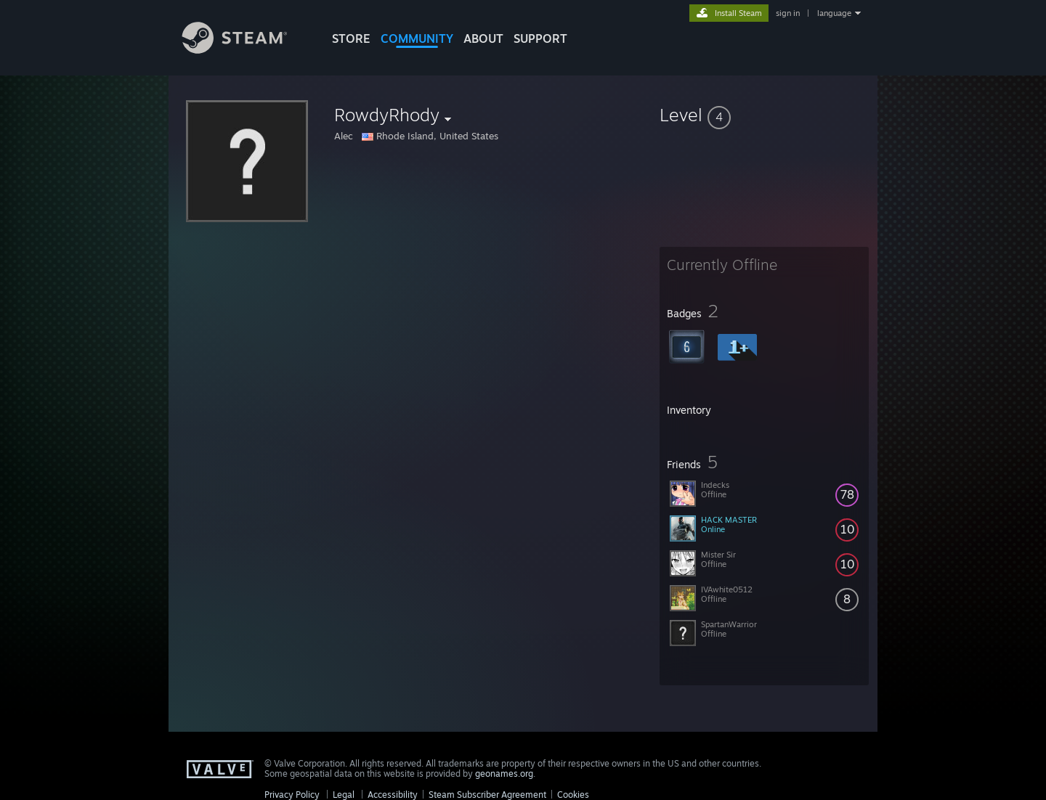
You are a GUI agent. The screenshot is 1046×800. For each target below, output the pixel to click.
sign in (788, 13)
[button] (764, 114)
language (834, 13)
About (483, 38)
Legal (343, 794)
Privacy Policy (292, 794)
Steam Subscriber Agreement (487, 794)
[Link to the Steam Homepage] (245, 50)
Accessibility (393, 794)
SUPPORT (540, 38)
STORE (351, 38)
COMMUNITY (417, 38)
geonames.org (504, 773)
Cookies (573, 794)
